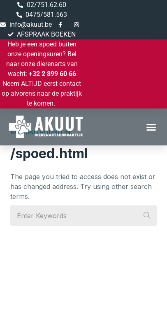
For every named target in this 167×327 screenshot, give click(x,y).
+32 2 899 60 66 (52, 74)
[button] (151, 127)
